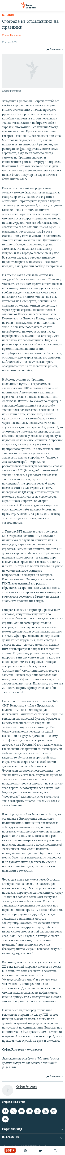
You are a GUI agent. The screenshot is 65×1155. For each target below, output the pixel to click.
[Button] (54, 49)
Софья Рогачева (11, 35)
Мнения (8, 15)
